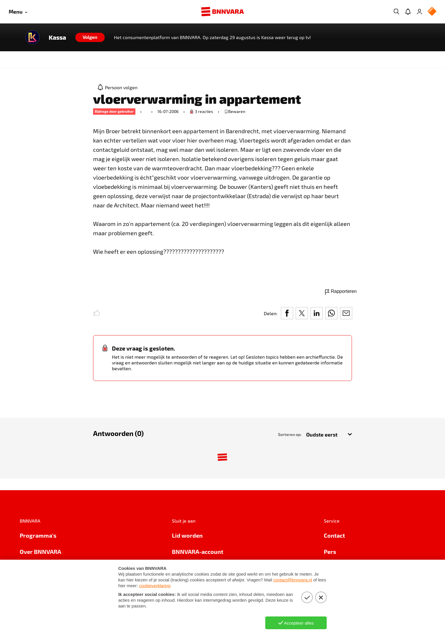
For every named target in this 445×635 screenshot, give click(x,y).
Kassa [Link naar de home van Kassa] (57, 37)
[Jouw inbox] (407, 12)
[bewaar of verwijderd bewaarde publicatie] (234, 111)
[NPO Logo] (432, 12)
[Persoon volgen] (118, 87)
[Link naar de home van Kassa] (32, 37)
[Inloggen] (419, 11)
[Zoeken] (396, 11)
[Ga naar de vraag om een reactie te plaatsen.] (201, 111)
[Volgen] (90, 37)
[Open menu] (18, 12)
